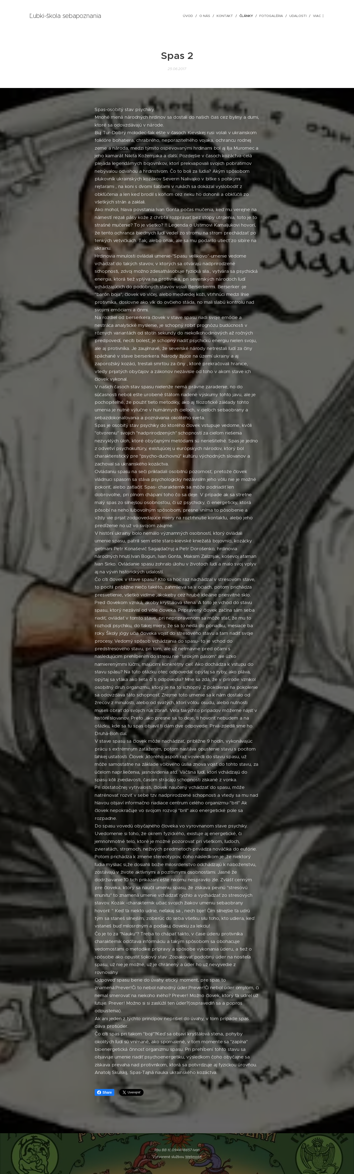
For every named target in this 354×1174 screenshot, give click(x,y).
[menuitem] (155, 16)
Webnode (193, 1157)
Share (104, 1092)
